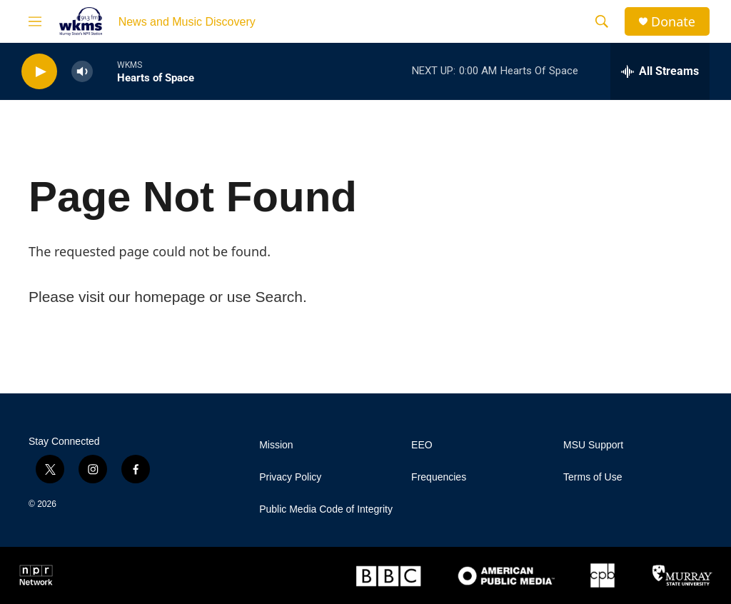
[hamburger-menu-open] (35, 21)
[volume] (82, 72)
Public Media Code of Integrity (326, 509)
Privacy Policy (290, 477)
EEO (422, 445)
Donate (673, 21)
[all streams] (660, 71)
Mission (276, 445)
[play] (39, 72)
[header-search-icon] (601, 21)
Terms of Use (592, 477)
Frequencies (438, 477)
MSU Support (593, 445)
